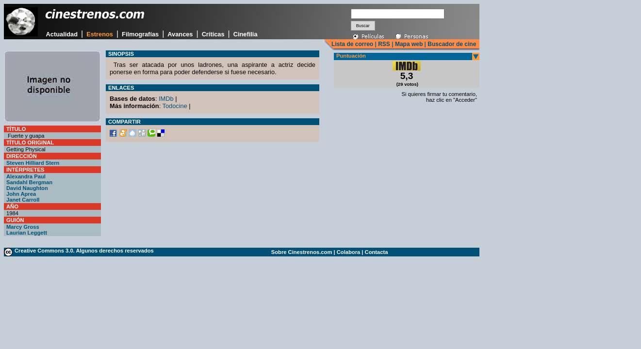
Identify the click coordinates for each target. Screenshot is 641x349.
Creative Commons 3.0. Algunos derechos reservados (84, 251)
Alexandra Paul (26, 176)
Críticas (213, 34)
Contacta (376, 252)
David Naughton (27, 188)
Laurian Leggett (26, 233)
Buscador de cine (451, 44)
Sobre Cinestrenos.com (301, 252)
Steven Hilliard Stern (32, 163)
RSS (384, 44)
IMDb (166, 98)
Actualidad (62, 34)
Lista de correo (352, 44)
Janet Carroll (22, 200)
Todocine (175, 106)
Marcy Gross (22, 227)
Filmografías (140, 34)
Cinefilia (245, 34)
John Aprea (21, 194)
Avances (180, 34)
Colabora (349, 252)
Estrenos (99, 34)
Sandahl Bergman (29, 182)
